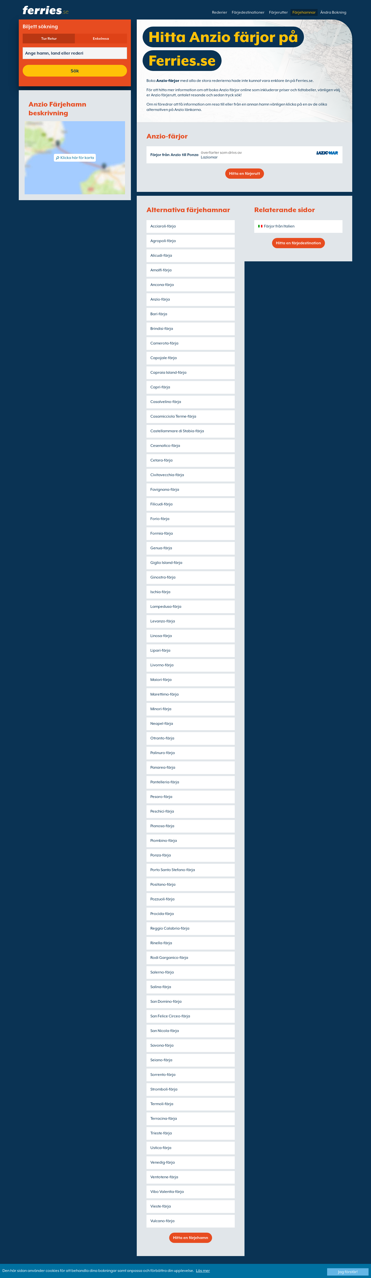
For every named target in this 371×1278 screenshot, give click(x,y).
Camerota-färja (164, 343)
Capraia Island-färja (168, 372)
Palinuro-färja (162, 753)
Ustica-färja (160, 1148)
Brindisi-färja (161, 328)
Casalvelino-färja (165, 402)
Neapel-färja (161, 723)
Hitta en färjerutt (244, 173)
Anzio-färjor (167, 81)
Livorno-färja (162, 665)
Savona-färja (162, 1045)
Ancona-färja (162, 285)
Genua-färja (161, 548)
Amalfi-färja (161, 270)
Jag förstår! (348, 1272)
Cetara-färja (161, 460)
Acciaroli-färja (163, 226)
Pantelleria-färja (164, 782)
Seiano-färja (161, 1060)
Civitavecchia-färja (167, 475)
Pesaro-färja (161, 797)
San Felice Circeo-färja (170, 1016)
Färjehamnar (304, 12)
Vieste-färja (160, 1206)
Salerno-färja (162, 972)
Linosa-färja (161, 636)
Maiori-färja (161, 680)
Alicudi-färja (161, 255)
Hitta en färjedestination (298, 243)
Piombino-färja (163, 840)
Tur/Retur (49, 38)
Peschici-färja (162, 811)
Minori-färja (160, 709)
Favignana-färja (164, 489)
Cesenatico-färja (165, 445)
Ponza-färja (160, 855)
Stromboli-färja (163, 1089)
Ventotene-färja (164, 1177)
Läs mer (203, 1270)
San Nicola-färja (164, 1031)
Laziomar (209, 157)
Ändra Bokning (333, 12)
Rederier (219, 12)
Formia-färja (161, 533)
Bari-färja (158, 314)
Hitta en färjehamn (190, 1238)
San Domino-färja (166, 1001)
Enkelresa (101, 38)
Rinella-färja (161, 943)
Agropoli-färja (163, 241)
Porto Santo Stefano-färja (172, 870)
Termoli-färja (161, 1104)
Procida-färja (162, 914)
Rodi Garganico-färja (169, 957)
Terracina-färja (163, 1118)
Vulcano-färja (162, 1221)
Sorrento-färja (163, 1074)
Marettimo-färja (164, 694)
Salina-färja (160, 987)
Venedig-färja (162, 1162)
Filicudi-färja (161, 504)
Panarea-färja (162, 767)
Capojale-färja (163, 358)
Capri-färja (160, 387)
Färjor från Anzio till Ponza (174, 155)
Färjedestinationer (248, 12)
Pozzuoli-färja (162, 899)
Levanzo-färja (162, 621)
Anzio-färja (160, 299)
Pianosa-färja (162, 826)
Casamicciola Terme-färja (173, 416)
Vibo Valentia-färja (167, 1192)
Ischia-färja (160, 592)
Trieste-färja (161, 1133)
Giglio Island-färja (166, 562)
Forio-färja (159, 519)
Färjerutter (278, 12)
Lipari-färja (160, 650)
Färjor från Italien (279, 226)
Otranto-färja (162, 738)
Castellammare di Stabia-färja (177, 431)
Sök (75, 70)
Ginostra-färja (163, 577)
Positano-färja (163, 884)
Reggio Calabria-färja (169, 928)
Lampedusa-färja (165, 606)
